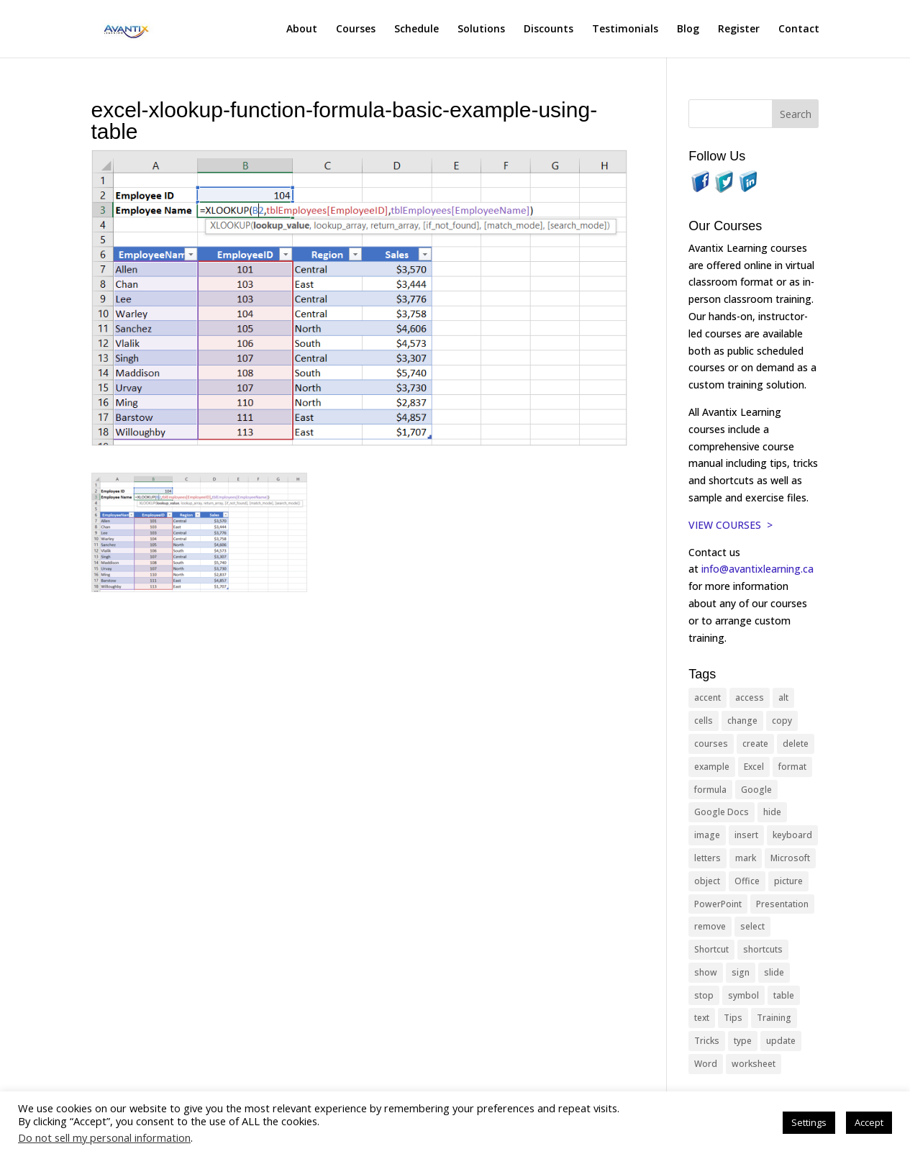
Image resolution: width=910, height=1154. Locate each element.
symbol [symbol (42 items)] (743, 995)
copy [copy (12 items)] (782, 720)
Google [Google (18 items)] (756, 789)
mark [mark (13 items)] (745, 858)
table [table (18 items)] (783, 995)
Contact (798, 29)
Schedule (416, 29)
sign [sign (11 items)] (741, 972)
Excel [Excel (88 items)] (754, 766)
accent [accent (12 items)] (707, 697)
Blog (688, 29)
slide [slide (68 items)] (774, 972)
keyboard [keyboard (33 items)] (792, 835)
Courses (356, 29)
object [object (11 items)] (707, 881)
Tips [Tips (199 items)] (733, 1018)
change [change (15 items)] (742, 720)
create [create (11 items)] (755, 743)
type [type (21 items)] (743, 1041)
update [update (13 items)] (781, 1041)
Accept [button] (869, 1122)
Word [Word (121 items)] (705, 1064)
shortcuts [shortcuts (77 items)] (763, 949)
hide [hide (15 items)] (772, 812)
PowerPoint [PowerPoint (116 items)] (718, 904)
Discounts (548, 29)
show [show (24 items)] (705, 972)
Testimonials (625, 29)
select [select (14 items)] (752, 926)
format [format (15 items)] (792, 766)
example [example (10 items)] (711, 766)
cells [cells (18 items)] (703, 720)
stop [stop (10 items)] (704, 995)
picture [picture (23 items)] (788, 881)
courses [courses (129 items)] (711, 743)
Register (739, 29)
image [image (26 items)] (707, 835)
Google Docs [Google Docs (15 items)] (721, 812)
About (301, 29)
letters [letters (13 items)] (707, 858)
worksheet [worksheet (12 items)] (753, 1064)
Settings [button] (809, 1122)
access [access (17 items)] (749, 697)
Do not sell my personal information (104, 1137)
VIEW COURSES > (730, 525)
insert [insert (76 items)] (746, 835)
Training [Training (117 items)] (774, 1018)
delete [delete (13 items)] (796, 743)
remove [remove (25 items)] (710, 926)
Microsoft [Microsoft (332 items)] (790, 858)
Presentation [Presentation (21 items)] (782, 904)
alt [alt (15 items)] (783, 697)
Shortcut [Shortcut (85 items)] (711, 949)
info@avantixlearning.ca (758, 569)
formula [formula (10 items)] (710, 789)
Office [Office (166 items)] (747, 881)
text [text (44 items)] (701, 1018)
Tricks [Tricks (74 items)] (706, 1041)
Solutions (481, 29)
